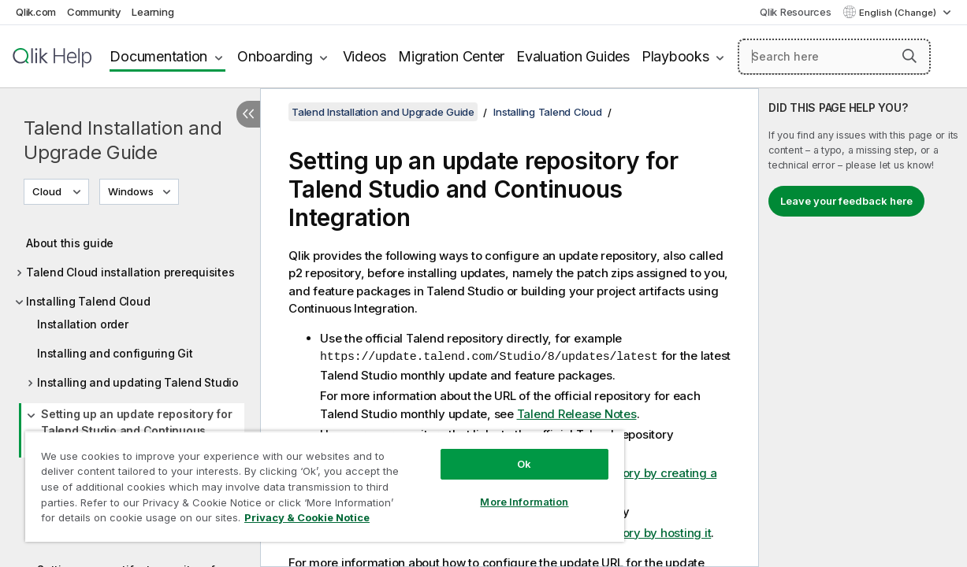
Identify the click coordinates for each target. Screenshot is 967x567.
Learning (152, 12)
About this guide (69, 243)
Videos (365, 56)
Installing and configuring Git (115, 353)
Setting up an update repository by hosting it (589, 531)
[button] (909, 56)
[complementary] (863, 327)
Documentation (158, 56)
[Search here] (834, 56)
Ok (492, 452)
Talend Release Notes (577, 413)
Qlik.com (36, 12)
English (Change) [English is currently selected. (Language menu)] (899, 12)
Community (94, 12)
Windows (131, 191)
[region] (305, 480)
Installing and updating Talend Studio (138, 382)
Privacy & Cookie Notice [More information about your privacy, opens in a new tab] (132, 520)
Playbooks (675, 56)
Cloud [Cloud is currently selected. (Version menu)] (48, 191)
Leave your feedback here (846, 201)
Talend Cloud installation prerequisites (130, 272)
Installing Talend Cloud (88, 301)
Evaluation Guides (573, 56)
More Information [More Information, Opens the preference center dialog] (492, 490)
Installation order (82, 324)
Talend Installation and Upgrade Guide (122, 140)
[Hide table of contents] (248, 114)
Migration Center (451, 56)
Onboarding (275, 56)
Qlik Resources (795, 12)
